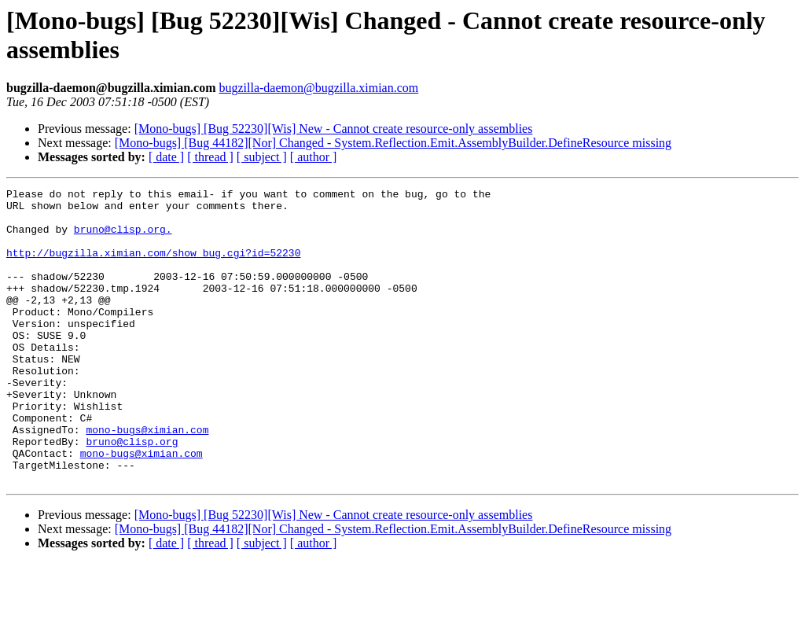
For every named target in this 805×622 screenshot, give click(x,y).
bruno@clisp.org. (123, 238)
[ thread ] (210, 157)
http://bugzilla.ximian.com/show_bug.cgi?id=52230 (153, 266)
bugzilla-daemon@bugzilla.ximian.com (318, 87)
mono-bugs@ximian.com (147, 479)
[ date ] (166, 157)
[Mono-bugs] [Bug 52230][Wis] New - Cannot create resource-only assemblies (333, 128)
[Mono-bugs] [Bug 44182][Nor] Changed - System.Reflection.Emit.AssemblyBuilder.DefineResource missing (393, 142)
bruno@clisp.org (132, 493)
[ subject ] (262, 157)
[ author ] (313, 157)
